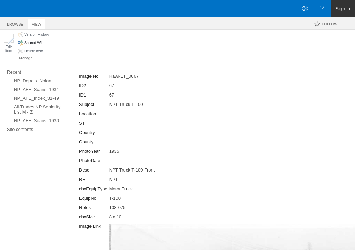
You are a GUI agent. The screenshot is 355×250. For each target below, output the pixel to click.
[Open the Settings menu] (304, 8)
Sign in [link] (343, 8)
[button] (8, 43)
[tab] (15, 23)
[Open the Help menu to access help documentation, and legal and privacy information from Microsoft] (322, 8)
